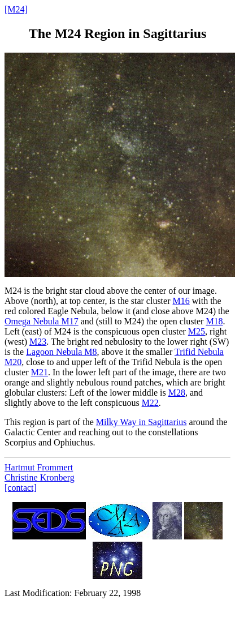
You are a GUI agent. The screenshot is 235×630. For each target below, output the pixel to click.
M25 (196, 331)
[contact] (21, 487)
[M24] (16, 9)
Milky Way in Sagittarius (141, 422)
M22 (150, 403)
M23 (37, 341)
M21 (39, 372)
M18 (214, 321)
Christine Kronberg (40, 477)
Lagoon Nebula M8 (61, 352)
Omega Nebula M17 (42, 321)
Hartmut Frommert (39, 467)
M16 (180, 301)
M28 (176, 392)
